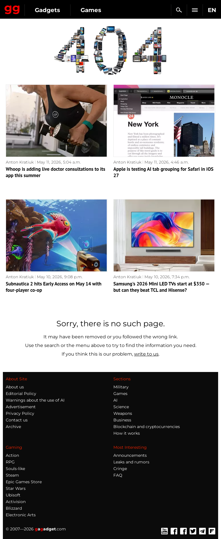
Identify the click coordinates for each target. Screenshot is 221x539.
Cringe (120, 468)
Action (12, 455)
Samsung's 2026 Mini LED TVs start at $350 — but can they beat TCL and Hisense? (161, 287)
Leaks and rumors (131, 462)
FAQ (117, 475)
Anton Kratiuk (20, 162)
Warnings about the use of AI (35, 400)
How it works (126, 433)
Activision (16, 501)
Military (121, 387)
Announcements (130, 455)
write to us (146, 354)
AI (115, 400)
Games (91, 10)
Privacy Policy (20, 413)
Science (121, 406)
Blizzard (14, 508)
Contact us (17, 420)
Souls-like (15, 468)
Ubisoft (13, 495)
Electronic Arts (21, 514)
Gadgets (47, 10)
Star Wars (16, 488)
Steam (12, 475)
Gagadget (12, 8)
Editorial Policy (21, 393)
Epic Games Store (24, 481)
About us (15, 387)
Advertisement (21, 406)
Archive (13, 426)
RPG (10, 462)
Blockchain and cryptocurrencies (146, 426)
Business (122, 420)
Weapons (122, 413)
